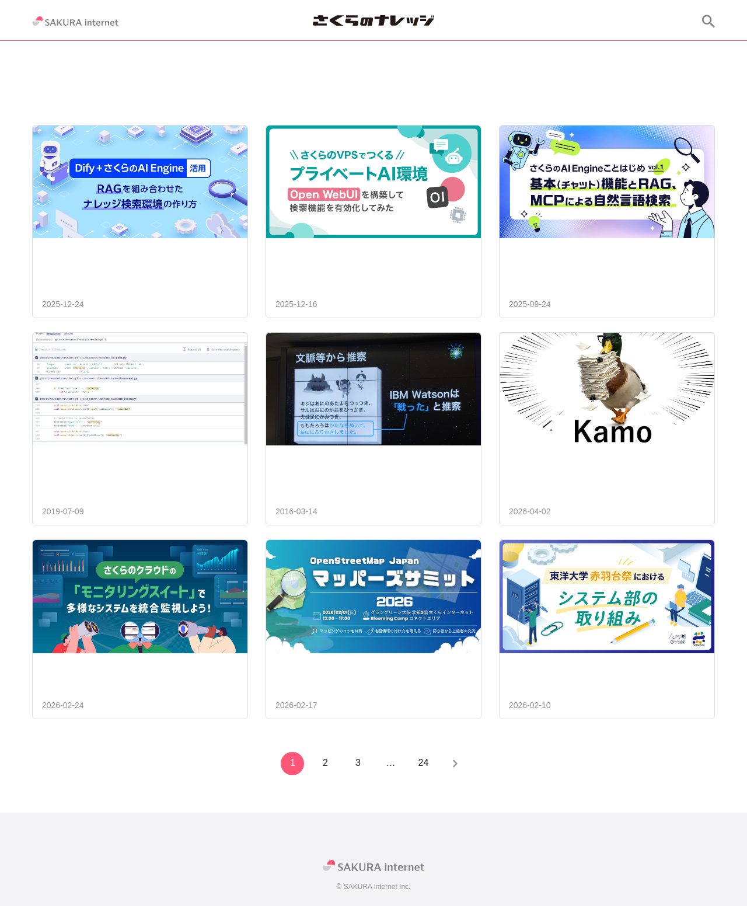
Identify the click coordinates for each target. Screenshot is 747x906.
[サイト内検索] (708, 21)
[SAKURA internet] (75, 21)
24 (422, 763)
